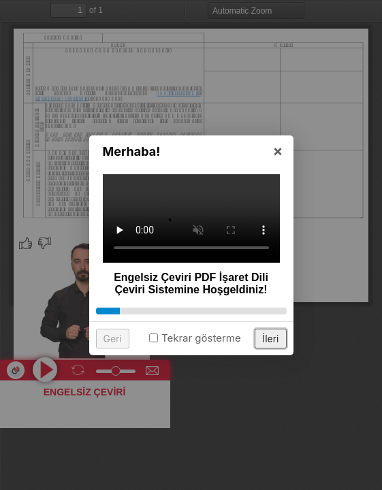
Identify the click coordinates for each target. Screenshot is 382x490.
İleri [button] (270, 340)
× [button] (278, 152)
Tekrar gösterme (201, 339)
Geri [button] (113, 340)
